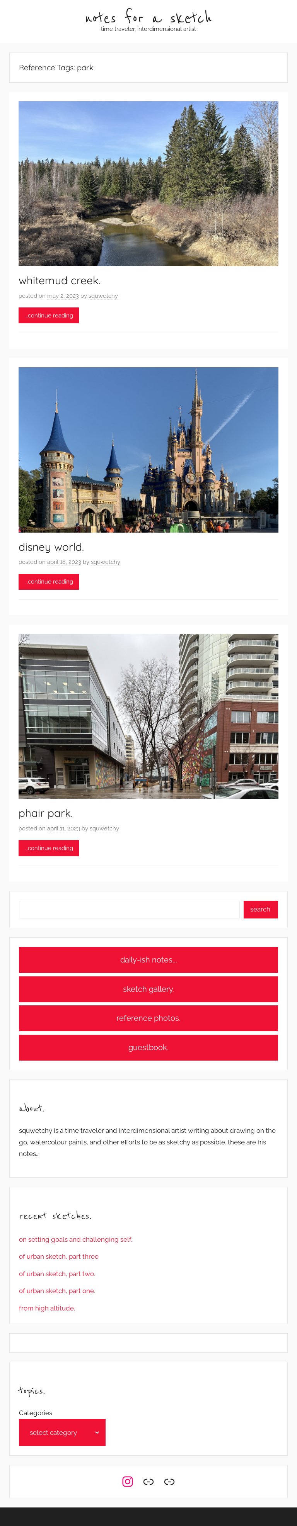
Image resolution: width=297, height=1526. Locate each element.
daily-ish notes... (148, 959)
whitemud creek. (60, 280)
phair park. (46, 813)
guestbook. (148, 1047)
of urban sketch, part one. (57, 1291)
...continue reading (48, 315)
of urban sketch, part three (59, 1256)
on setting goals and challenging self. (75, 1239)
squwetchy (103, 295)
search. (260, 909)
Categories (35, 1413)
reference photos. (148, 1018)
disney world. (51, 546)
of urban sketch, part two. (57, 1274)
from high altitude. (47, 1308)
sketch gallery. (148, 989)
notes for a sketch (148, 19)
